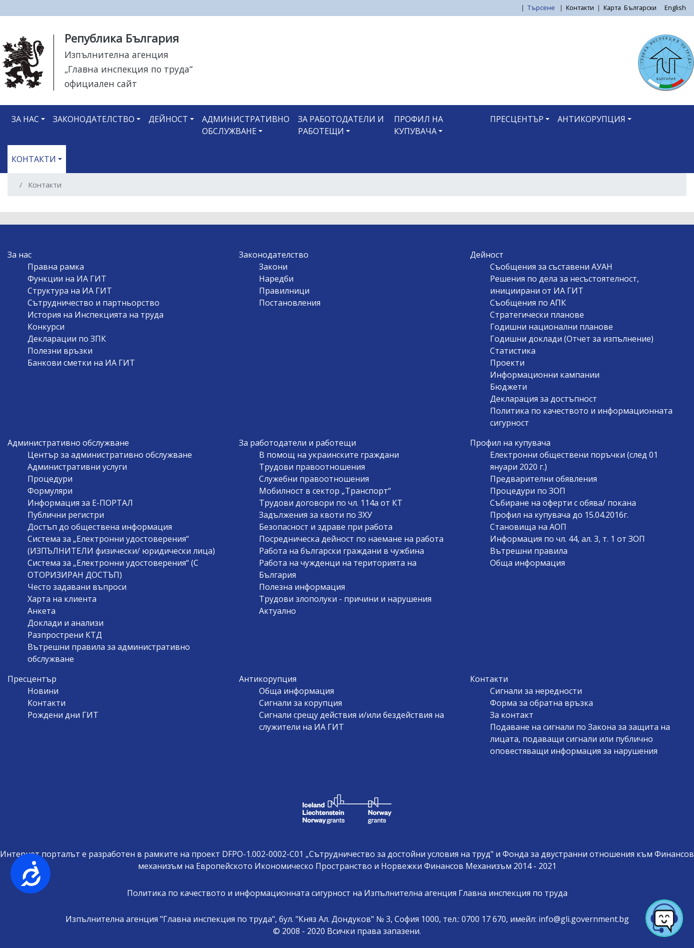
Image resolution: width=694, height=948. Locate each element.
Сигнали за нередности (536, 690)
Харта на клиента (62, 598)
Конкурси (46, 326)
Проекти (507, 362)
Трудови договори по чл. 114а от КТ (330, 502)
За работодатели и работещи (341, 125)
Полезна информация (302, 586)
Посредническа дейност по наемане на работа (351, 538)
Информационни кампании (545, 374)
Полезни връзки (60, 350)
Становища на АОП (528, 526)
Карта (612, 7)
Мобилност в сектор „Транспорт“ (325, 490)
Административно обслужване (246, 125)
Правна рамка (56, 266)
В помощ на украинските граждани (329, 454)
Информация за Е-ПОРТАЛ (80, 502)
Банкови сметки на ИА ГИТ (81, 362)
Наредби (276, 278)
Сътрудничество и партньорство (94, 302)
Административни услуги (77, 466)
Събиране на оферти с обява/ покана (563, 502)
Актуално (277, 610)
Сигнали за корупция (300, 702)
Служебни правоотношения (314, 478)
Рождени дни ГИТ (63, 714)
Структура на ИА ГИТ (70, 290)
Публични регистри (66, 514)
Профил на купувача (418, 125)
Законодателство (93, 119)
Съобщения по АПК (528, 302)
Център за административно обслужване (110, 454)
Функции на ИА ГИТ (67, 278)
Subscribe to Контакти (19, 208)
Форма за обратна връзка (541, 702)
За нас (25, 119)
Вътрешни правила (529, 550)
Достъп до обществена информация (100, 526)
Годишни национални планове (551, 326)
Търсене (542, 7)
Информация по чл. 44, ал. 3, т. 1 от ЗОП (567, 538)
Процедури (50, 478)
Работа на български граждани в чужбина (341, 550)
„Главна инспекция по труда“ (128, 69)
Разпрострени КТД (65, 634)
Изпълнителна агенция (116, 55)
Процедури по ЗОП (528, 490)
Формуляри (50, 490)
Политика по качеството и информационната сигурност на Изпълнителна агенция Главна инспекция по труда (347, 892)
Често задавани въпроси (77, 586)
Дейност (168, 119)
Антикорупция (592, 119)
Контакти (580, 7)
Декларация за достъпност (543, 398)
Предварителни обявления (543, 478)
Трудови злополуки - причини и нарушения (345, 598)
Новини (43, 690)
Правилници (284, 290)
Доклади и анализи (66, 622)
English (675, 7)
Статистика (513, 350)
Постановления (289, 302)
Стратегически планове (537, 314)
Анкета (42, 610)
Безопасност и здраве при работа (325, 526)
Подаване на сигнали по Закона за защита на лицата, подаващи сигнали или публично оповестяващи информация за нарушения (580, 738)
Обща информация (527, 562)
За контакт (512, 714)
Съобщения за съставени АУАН (551, 266)
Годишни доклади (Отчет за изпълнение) (572, 338)
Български (640, 7)
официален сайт (100, 84)
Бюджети (508, 386)
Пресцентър (517, 119)
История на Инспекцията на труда (96, 314)
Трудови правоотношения (312, 466)
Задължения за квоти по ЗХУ (315, 514)
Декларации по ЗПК (67, 338)
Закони (273, 266)
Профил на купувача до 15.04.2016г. (559, 514)
